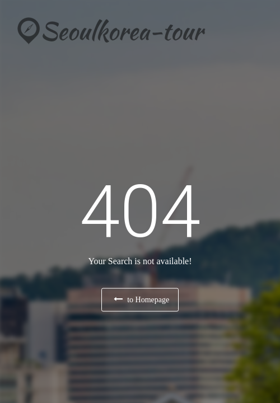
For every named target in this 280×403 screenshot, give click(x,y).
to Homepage (142, 299)
